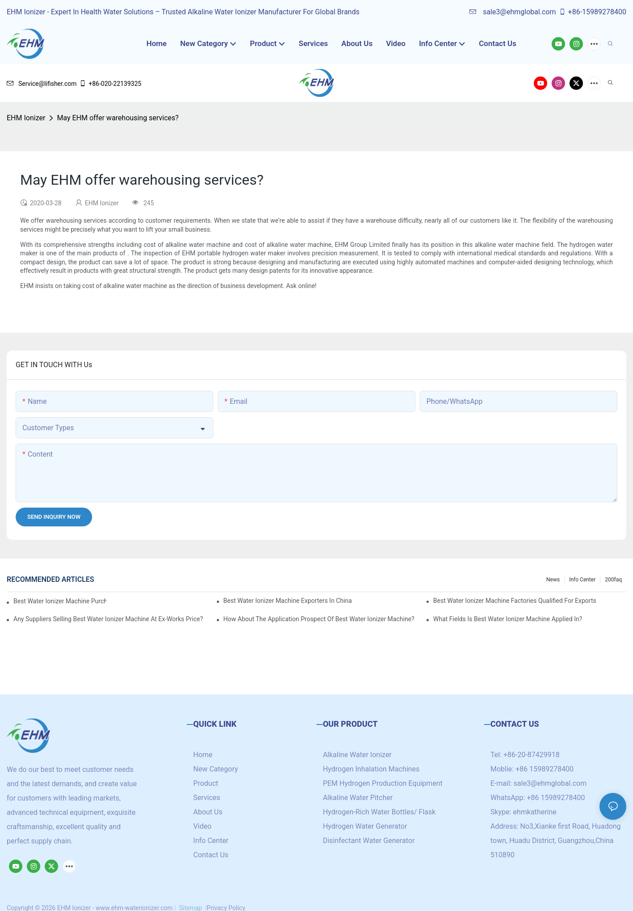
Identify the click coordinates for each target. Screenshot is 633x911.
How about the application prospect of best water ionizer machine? (319, 619)
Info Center (582, 579)
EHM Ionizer (26, 118)
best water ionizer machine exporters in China (288, 600)
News (553, 579)
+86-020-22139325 (110, 83)
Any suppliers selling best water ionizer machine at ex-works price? (108, 619)
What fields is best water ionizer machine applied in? (507, 619)
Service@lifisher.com (41, 83)
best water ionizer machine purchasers (59, 601)
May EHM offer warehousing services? (117, 118)
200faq (613, 579)
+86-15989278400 (592, 12)
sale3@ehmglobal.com (512, 12)
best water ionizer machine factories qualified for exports (514, 600)
